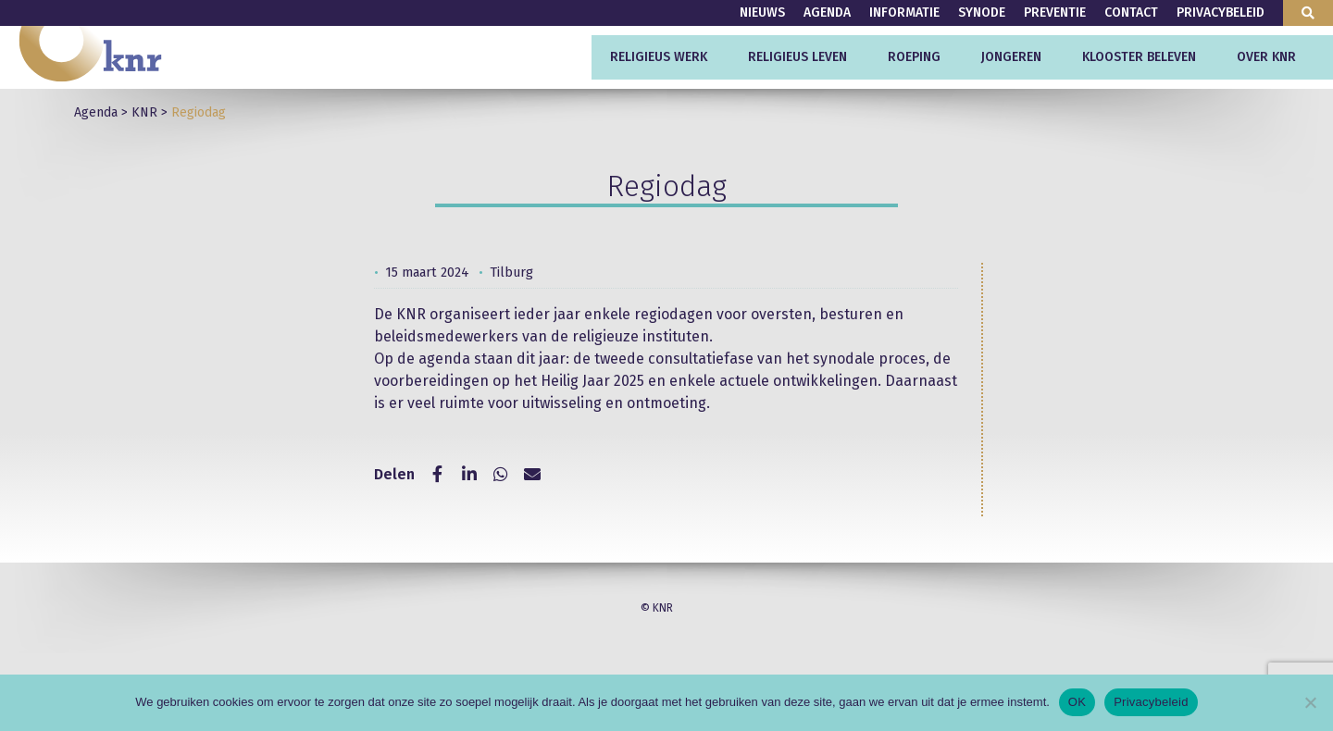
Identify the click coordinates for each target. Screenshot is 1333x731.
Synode (981, 12)
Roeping (914, 57)
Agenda (827, 12)
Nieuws (762, 12)
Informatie (904, 12)
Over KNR (1266, 57)
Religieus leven (797, 57)
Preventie (1055, 12)
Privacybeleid (1220, 12)
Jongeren (1011, 57)
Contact (1131, 12)
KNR (144, 112)
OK (1077, 702)
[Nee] (1310, 702)
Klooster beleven (1139, 57)
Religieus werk (658, 57)
